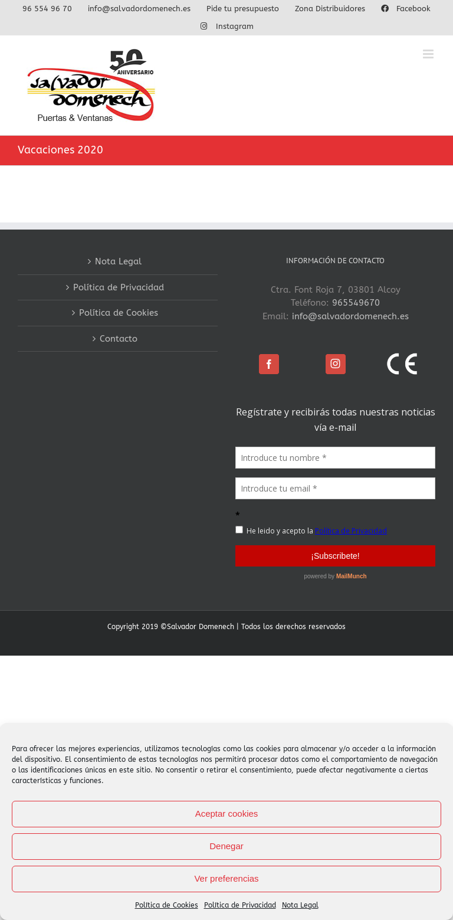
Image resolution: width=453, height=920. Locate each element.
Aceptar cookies (226, 813)
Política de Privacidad (240, 905)
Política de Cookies (166, 905)
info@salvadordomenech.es (350, 316)
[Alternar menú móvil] (429, 54)
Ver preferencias (226, 878)
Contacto (118, 338)
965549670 (356, 302)
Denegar (226, 846)
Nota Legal (300, 905)
